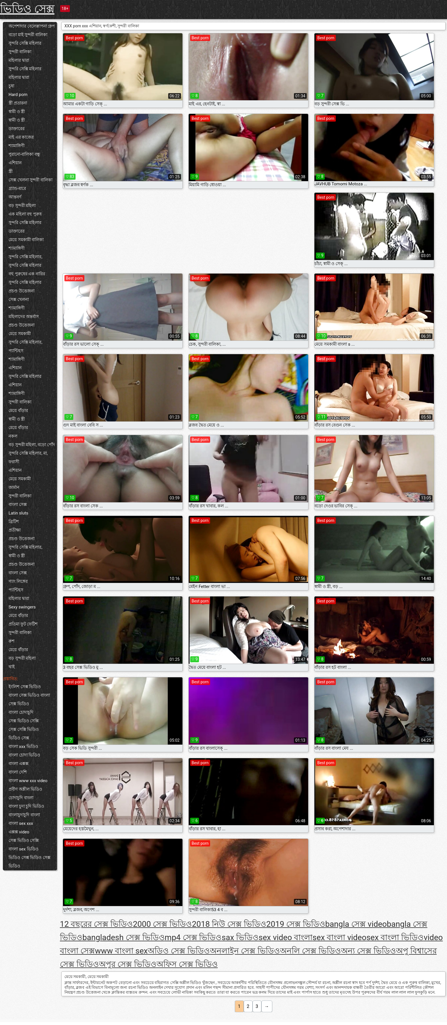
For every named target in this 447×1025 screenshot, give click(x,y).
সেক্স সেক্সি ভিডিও (24, 729)
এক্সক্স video (19, 832)
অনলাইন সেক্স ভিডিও (245, 951)
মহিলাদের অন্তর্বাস (24, 316)
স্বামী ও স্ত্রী (17, 111)
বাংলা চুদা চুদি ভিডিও (26, 806)
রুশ (12, 641)
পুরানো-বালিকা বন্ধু (24, 154)
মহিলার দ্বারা (19, 60)
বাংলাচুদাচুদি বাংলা (24, 814)
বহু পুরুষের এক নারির (27, 273)
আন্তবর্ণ (15, 197)
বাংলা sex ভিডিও (23, 849)
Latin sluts (18, 513)
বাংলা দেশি (18, 772)
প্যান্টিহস (16, 350)
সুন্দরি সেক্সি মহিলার (25, 43)
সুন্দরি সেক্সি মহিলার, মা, (28, 453)
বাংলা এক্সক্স (19, 763)
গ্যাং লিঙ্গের (18, 581)
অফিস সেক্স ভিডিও (187, 964)
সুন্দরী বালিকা (20, 51)
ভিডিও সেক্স (27, 9)
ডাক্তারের (17, 128)
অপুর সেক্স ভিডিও (128, 964)
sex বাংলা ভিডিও (395, 937)
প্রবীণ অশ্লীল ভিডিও (25, 789)
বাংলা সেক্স (18, 504)
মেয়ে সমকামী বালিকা (26, 239)
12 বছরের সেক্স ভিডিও (96, 924)
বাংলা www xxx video (28, 780)
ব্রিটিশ (14, 521)
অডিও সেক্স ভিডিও (179, 951)
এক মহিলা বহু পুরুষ (25, 214)
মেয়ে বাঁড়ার (18, 410)
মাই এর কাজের (21, 137)
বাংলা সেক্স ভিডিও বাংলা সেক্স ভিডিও (29, 699)
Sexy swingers (22, 607)
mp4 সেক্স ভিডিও (193, 937)
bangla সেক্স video (356, 924)
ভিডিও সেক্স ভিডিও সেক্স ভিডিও (29, 862)
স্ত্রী (11, 171)
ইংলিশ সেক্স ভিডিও (25, 686)
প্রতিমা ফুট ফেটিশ (23, 624)
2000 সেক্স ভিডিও (162, 924)
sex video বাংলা (285, 937)
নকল (13, 436)
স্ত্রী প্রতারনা (18, 103)
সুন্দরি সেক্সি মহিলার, (25, 256)
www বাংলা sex (121, 951)
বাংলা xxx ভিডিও (23, 746)
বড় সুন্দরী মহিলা (22, 205)
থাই (12, 666)
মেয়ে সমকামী (20, 333)
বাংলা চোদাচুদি (21, 712)
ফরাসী (14, 461)
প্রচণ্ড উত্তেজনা (21, 291)
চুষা (11, 86)
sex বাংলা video (339, 937)
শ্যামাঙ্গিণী (17, 145)
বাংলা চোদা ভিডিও (24, 755)
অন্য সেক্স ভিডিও (368, 951)
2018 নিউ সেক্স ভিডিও (229, 924)
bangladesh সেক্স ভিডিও (123, 937)
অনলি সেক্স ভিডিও (310, 951)
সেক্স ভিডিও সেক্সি (24, 720)
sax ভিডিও (240, 937)
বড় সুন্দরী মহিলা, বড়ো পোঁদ (32, 444)
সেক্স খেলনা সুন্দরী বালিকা (30, 180)
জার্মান (14, 487)
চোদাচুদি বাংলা (21, 797)
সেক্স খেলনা (19, 299)
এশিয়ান (15, 162)
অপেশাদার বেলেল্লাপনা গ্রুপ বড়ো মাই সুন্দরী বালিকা (32, 30)
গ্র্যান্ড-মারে (17, 188)
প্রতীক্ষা (15, 530)
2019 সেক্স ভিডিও (295, 924)
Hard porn (18, 94)
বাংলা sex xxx (21, 823)
